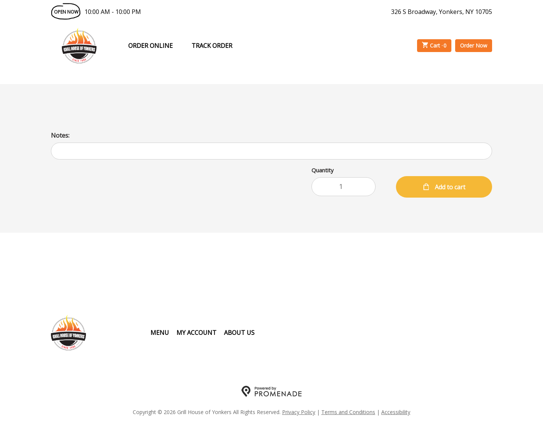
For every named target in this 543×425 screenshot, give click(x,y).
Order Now (473, 45)
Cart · (434, 45)
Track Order (212, 45)
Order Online (150, 45)
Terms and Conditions (348, 412)
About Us (239, 332)
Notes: (60, 135)
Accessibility (395, 412)
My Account (196, 332)
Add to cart (449, 187)
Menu (159, 332)
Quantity (322, 170)
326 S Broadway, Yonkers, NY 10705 (441, 12)
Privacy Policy (298, 412)
